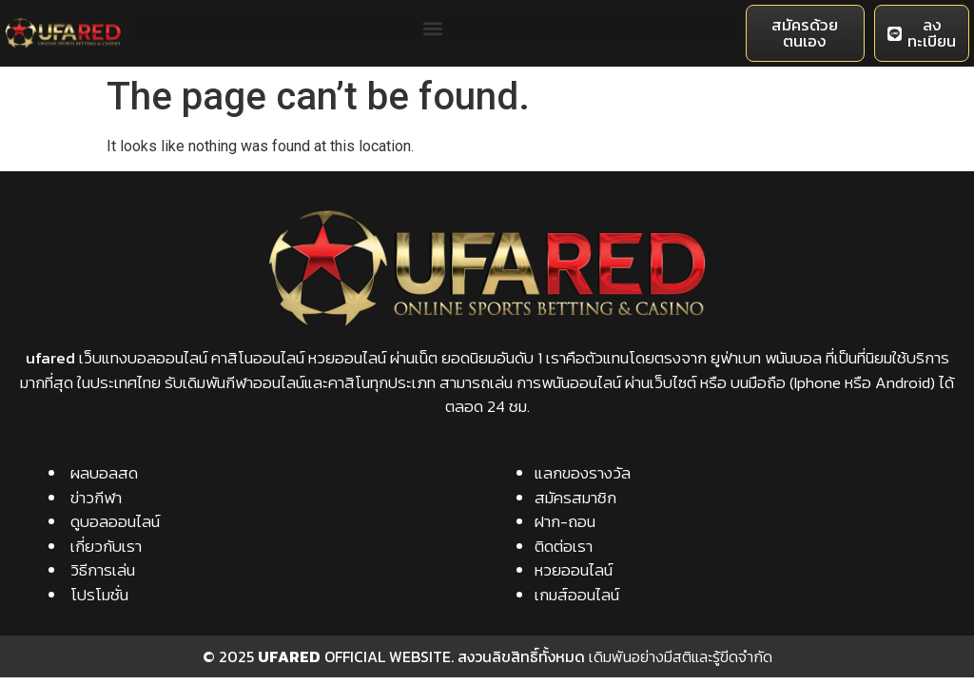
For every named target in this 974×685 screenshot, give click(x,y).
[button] (433, 29)
